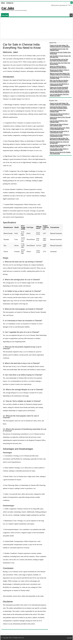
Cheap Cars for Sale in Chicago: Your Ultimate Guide (59, 124)
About (3, 2)
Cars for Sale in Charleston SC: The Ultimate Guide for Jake (60, 145)
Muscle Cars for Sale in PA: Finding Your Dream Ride (60, 152)
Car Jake (7, 8)
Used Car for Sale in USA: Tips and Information (60, 117)
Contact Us (9, 2)
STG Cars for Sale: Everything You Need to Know (60, 63)
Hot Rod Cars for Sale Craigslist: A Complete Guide (60, 77)
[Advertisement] (36, 28)
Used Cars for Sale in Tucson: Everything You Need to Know (58, 107)
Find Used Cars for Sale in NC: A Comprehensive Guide (59, 131)
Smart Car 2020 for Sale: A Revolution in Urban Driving (58, 66)
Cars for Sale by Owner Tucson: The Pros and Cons (60, 56)
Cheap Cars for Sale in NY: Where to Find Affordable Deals (60, 128)
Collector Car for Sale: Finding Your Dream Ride (60, 52)
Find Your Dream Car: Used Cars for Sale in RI (59, 142)
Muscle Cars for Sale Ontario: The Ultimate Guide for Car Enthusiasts (60, 73)
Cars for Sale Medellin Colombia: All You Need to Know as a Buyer (59, 91)
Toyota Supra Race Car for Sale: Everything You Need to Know (59, 59)
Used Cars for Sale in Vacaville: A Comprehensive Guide (59, 114)
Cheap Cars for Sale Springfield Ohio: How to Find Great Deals (59, 87)
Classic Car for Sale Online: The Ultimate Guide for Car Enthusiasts (60, 45)
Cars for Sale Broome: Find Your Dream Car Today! (59, 94)
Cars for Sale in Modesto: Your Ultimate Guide (59, 121)
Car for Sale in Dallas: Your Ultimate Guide (58, 110)
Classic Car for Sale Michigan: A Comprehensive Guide (59, 84)
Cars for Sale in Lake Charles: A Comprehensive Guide (59, 149)
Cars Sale (5, 15)
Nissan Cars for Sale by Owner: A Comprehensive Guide (59, 70)
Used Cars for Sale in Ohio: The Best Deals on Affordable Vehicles (59, 138)
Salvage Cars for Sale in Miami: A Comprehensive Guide (60, 135)
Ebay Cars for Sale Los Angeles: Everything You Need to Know (59, 80)
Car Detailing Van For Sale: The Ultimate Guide (59, 49)
